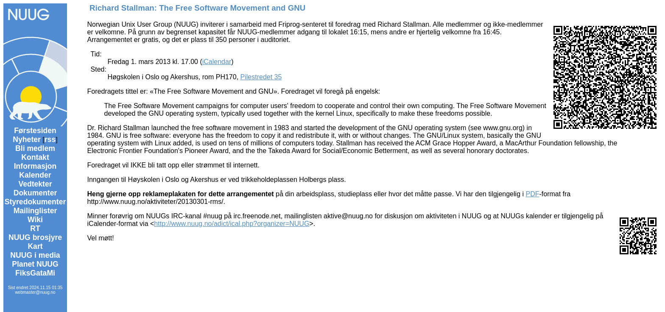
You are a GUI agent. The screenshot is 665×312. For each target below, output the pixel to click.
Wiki (35, 219)
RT (35, 228)
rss (50, 139)
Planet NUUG (35, 264)
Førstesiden (35, 130)
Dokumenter (35, 193)
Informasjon (35, 166)
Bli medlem (35, 148)
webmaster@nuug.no (35, 292)
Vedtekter (35, 184)
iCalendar (216, 61)
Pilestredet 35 (261, 77)
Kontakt (35, 157)
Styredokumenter (35, 202)
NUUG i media (35, 255)
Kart (35, 246)
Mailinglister (35, 210)
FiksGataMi (35, 273)
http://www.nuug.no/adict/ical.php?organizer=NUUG (231, 223)
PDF (532, 194)
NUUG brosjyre (35, 237)
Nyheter (27, 139)
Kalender (35, 175)
